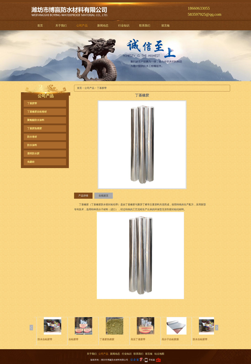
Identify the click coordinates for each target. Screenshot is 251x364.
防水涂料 (32, 145)
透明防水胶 (33, 153)
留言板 (165, 25)
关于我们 (61, 25)
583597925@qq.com (204, 14)
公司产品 (82, 25)
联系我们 (144, 25)
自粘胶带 (73, 339)
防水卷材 (32, 136)
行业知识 (123, 25)
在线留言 (103, 195)
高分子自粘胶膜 (170, 339)
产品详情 (83, 195)
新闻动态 (102, 25)
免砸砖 (31, 162)
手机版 (152, 360)
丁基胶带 (32, 103)
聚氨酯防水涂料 (35, 120)
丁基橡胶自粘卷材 (37, 111)
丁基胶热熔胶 (34, 128)
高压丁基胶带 (138, 339)
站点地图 (159, 354)
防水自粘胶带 (45, 339)
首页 (40, 25)
